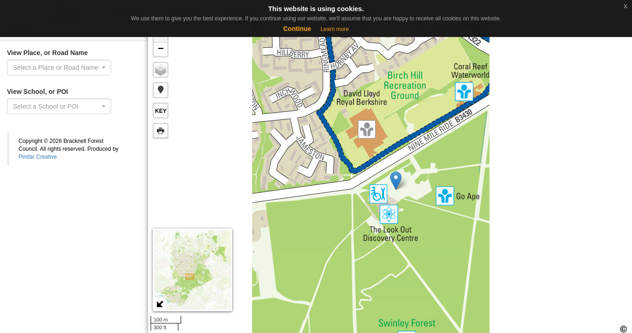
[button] (160, 90)
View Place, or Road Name (47, 52)
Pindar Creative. (38, 157)
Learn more (335, 29)
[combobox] (59, 67)
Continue (297, 28)
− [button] (161, 49)
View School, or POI (37, 91)
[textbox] (56, 106)
